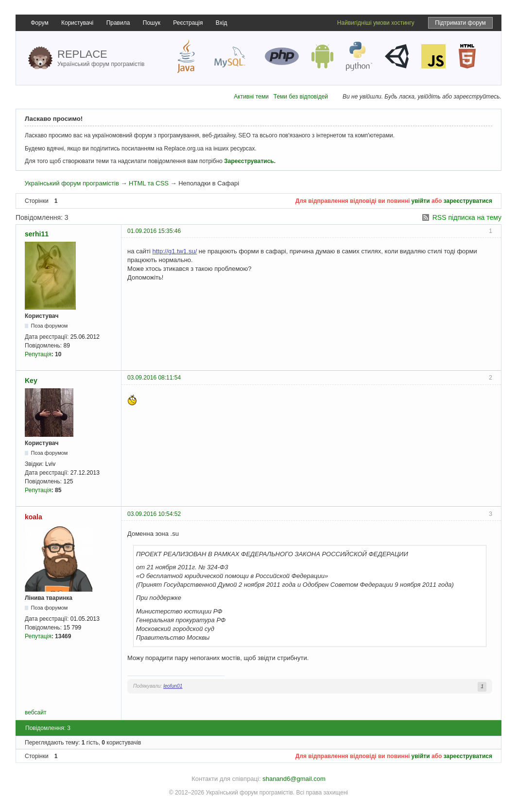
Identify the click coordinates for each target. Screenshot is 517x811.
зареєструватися (468, 201)
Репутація (38, 354)
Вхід (221, 22)
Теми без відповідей (301, 96)
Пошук (151, 22)
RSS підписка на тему (466, 217)
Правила (118, 22)
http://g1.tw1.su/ (174, 251)
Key (31, 380)
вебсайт (35, 712)
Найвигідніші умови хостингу (375, 22)
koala (33, 517)
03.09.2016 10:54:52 (154, 514)
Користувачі (77, 22)
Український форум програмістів (71, 183)
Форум (39, 22)
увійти (421, 201)
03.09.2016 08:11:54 (154, 377)
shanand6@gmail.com (294, 778)
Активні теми (251, 96)
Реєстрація (188, 22)
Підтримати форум (460, 22)
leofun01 (172, 686)
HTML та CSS (149, 183)
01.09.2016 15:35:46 (154, 231)
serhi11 (37, 234)
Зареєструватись (249, 161)
